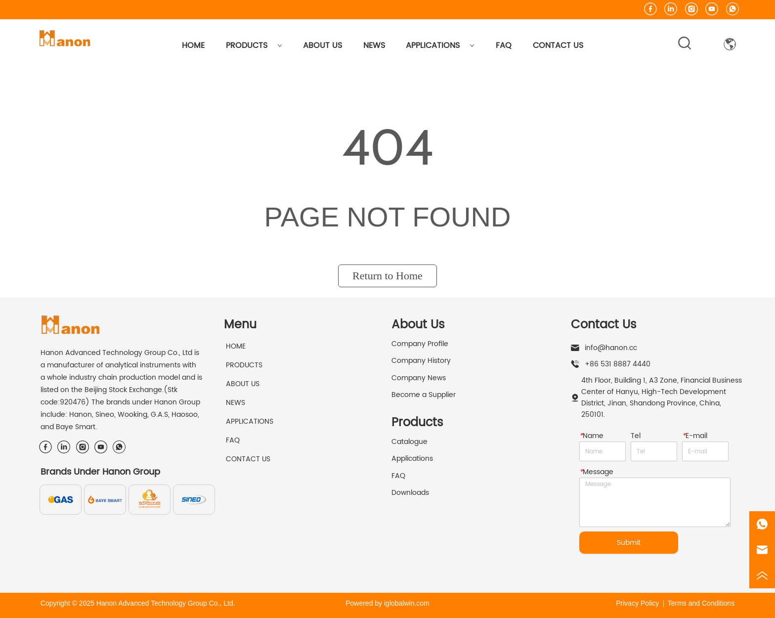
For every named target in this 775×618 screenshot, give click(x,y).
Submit (629, 542)
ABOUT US (322, 45)
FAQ (504, 45)
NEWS (374, 45)
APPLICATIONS (440, 45)
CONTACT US (558, 45)
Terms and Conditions (701, 603)
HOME (193, 45)
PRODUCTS (254, 45)
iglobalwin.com (407, 603)
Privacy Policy (637, 603)
